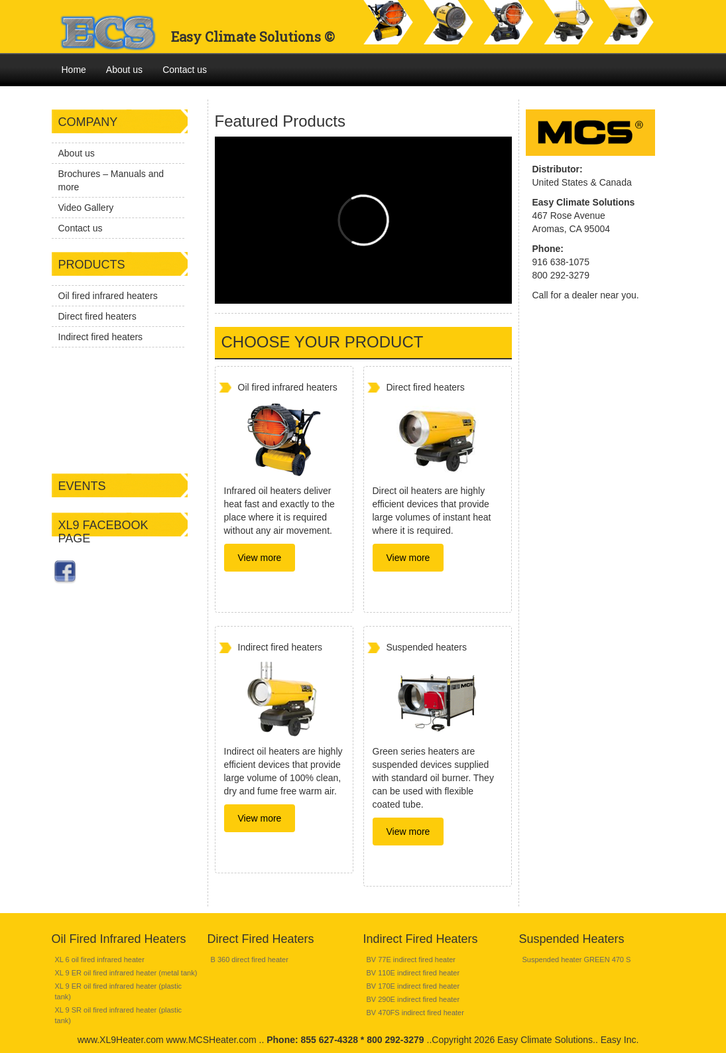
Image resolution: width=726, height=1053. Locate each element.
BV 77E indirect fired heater (411, 959)
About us (124, 69)
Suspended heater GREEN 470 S (576, 959)
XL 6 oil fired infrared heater (100, 959)
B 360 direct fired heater (249, 959)
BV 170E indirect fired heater (413, 986)
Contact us (184, 69)
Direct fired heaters (97, 316)
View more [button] (260, 557)
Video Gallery (86, 207)
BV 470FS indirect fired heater (415, 1013)
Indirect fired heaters (100, 337)
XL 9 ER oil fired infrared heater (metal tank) (126, 973)
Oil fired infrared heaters (108, 295)
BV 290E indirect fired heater (413, 999)
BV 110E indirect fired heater (413, 973)
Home (74, 69)
